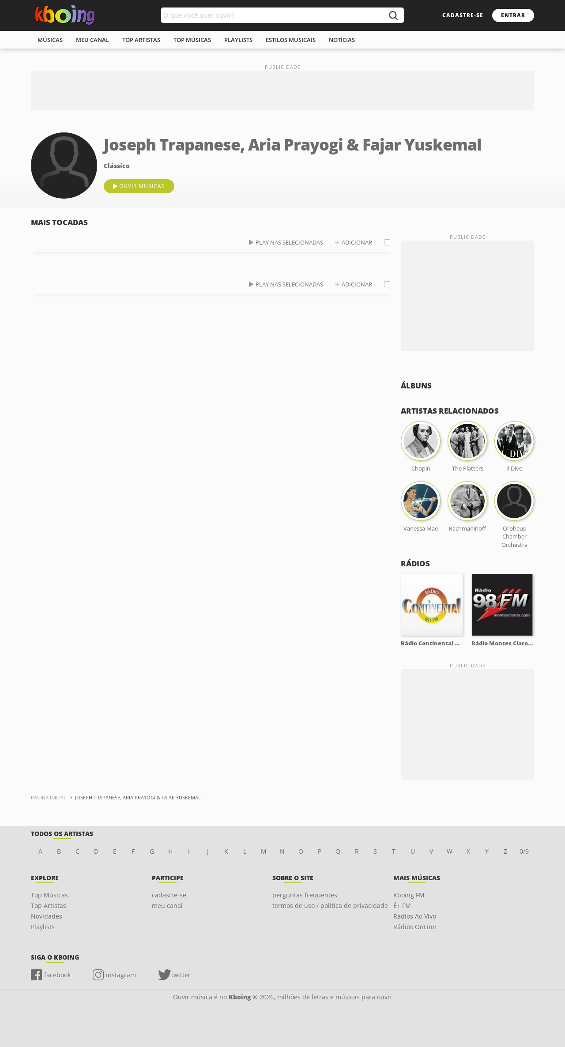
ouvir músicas (142, 186)
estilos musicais (291, 40)
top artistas (141, 40)
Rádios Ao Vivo (414, 916)
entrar (513, 15)
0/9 (524, 851)
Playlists (43, 927)
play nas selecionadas (289, 242)
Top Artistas (48, 905)
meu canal (92, 40)
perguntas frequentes (304, 895)
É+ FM (402, 905)
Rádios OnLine (414, 927)
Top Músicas (49, 895)
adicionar (357, 242)
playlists (238, 40)
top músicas (192, 40)
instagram (121, 975)
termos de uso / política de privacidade (330, 905)
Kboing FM (409, 895)
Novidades (46, 916)
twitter (181, 975)
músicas (50, 40)
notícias (342, 40)
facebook (57, 975)
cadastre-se (462, 15)
